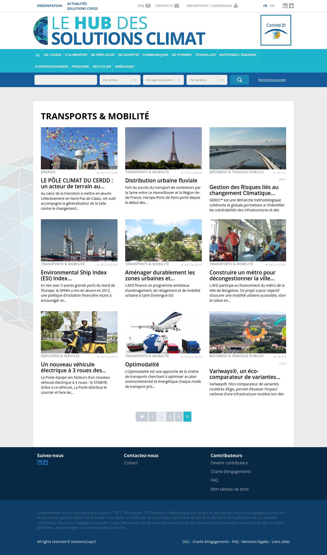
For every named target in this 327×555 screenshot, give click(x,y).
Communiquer (155, 55)
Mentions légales (255, 541)
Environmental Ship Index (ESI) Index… (74, 275)
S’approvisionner (51, 66)
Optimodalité (142, 364)
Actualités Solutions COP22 (82, 6)
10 (178, 416)
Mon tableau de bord (230, 489)
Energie (48, 171)
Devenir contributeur (229, 463)
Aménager (124, 66)
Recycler (102, 66)
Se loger (52, 55)
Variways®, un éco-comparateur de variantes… (245, 373)
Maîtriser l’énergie (237, 55)
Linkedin (285, 5)
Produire (80, 66)
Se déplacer (102, 55)
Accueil (37, 55)
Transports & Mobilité (147, 171)
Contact (131, 463)
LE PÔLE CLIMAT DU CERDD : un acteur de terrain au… (77, 183)
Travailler (205, 55)
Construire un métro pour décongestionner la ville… (242, 275)
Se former (182, 55)
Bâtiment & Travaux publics (236, 171)
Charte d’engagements (231, 471)
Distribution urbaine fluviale (161, 180)
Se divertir (128, 55)
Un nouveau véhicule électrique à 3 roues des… (73, 367)
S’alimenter (76, 55)
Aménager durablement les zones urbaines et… (160, 275)
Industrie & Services (60, 355)
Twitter (291, 5)
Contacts (164, 5)
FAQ (141, 5)
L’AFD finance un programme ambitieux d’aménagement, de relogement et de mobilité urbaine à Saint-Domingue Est (162, 290)
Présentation (49, 5)
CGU (185, 541)
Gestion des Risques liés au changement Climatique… (243, 189)
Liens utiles (281, 541)
